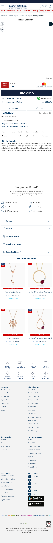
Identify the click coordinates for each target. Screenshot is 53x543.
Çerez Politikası (32, 413)
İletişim (3, 410)
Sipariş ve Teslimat (33, 400)
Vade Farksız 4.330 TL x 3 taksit (44, 84)
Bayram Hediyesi (5, 500)
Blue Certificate (5, 396)
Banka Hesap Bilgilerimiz (34, 427)
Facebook (32, 480)
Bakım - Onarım (32, 420)
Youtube (32, 483)
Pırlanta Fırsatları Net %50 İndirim (11, 11)
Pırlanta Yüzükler (32, 443)
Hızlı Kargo (35, 11)
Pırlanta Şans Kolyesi (38, 15)
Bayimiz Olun (4, 400)
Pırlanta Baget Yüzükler (34, 450)
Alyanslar (30, 456)
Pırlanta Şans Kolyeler (26, 15)
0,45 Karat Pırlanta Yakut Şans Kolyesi (40, 292)
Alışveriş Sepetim (5, 446)
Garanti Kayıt (31, 389)
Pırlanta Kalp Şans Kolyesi (13, 292)
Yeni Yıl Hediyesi (5, 486)
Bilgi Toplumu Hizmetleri (34, 417)
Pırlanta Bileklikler (32, 467)
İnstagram (33, 476)
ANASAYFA (4, 15)
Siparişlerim (4, 443)
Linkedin (32, 490)
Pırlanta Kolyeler (14, 15)
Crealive (24, 523)
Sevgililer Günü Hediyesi (7, 475)
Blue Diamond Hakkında (7, 389)
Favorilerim (4, 450)
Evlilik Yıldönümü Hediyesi (8, 479)
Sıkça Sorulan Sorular (33, 393)
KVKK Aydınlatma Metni (34, 424)
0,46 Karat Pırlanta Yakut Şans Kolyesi (40, 338)
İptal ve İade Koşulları (33, 403)
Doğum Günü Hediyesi (7, 489)
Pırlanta (30, 439)
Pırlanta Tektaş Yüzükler (34, 446)
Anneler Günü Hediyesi (7, 482)
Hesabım (3, 439)
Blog (31, 494)
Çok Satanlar (26, 11)
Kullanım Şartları (32, 407)
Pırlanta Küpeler (32, 463)
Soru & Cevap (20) (45, 113)
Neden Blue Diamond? (6, 393)
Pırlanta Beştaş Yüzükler (34, 453)
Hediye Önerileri (45, 11)
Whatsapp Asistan (44, 98)
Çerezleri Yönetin (5, 403)
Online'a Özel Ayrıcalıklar (34, 396)
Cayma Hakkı (31, 410)
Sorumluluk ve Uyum (33, 431)
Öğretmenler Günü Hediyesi (8, 496)
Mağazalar (3, 407)
